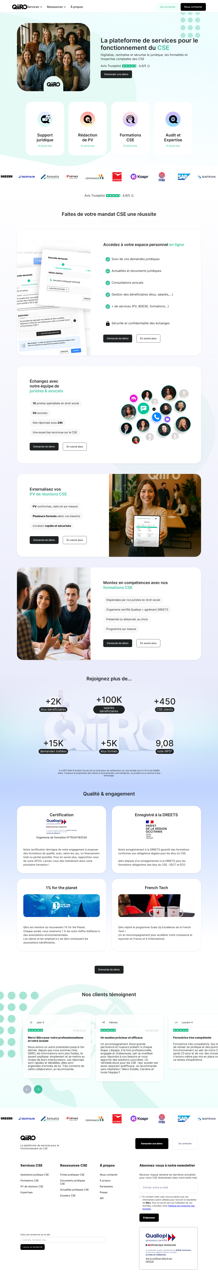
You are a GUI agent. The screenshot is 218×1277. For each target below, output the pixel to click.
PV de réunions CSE (31, 1186)
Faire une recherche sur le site (35, 1234)
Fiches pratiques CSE (72, 1174)
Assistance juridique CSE (34, 1174)
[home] (19, 7)
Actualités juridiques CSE (74, 1189)
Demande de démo (118, 338)
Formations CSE (29, 1180)
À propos (81, 7)
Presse (103, 1192)
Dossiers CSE (68, 1195)
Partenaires (106, 1186)
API (102, 1198)
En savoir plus (148, 338)
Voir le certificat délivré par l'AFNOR (159, 1260)
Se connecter (167, 6)
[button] (39, 7)
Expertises (26, 1192)
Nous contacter (193, 6)
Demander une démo (116, 74)
